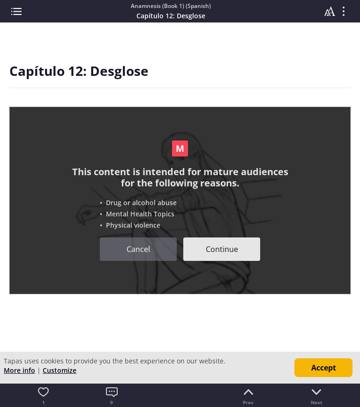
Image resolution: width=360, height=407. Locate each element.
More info (19, 370)
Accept (323, 368)
